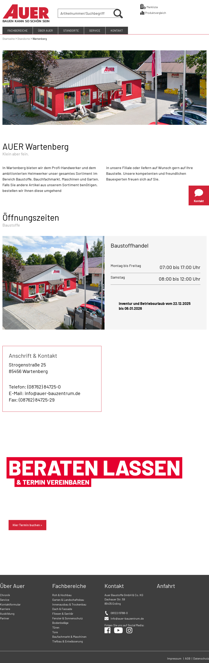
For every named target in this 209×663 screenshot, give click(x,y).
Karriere (5, 608)
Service (4, 599)
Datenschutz (201, 658)
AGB (188, 658)
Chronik (5, 594)
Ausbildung (7, 613)
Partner (4, 617)
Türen (55, 627)
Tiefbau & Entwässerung (67, 641)
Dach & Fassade (62, 608)
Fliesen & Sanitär (62, 613)
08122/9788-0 (119, 612)
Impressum (174, 658)
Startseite (8, 38)
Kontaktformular (10, 603)
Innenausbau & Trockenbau (69, 603)
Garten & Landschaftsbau (68, 599)
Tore (55, 631)
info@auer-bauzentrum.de (127, 618)
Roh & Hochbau (62, 594)
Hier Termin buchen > (27, 524)
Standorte (23, 38)
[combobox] (86, 13)
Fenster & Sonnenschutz (67, 617)
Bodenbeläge (60, 622)
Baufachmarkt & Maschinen (69, 636)
